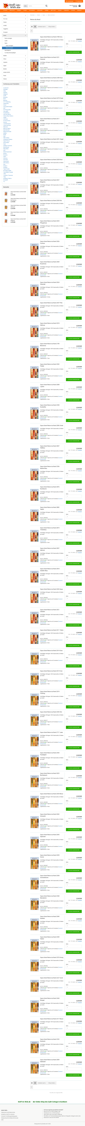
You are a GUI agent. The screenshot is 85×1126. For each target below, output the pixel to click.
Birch (4, 98)
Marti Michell (6, 130)
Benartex (5, 97)
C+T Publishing (6, 102)
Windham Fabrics (7, 178)
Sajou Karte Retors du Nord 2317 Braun (51, 1019)
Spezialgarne (8, 50)
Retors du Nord (9, 48)
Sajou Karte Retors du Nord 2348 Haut (51, 78)
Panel (4, 75)
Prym (4, 144)
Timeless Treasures (8, 175)
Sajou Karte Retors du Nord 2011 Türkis (51, 630)
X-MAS (25, 10)
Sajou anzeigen (9, 45)
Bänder (79, 10)
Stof (4, 164)
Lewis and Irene (7, 125)
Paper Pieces (6, 141)
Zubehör (66, 10)
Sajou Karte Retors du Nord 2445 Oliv (51, 712)
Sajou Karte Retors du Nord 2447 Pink (51, 303)
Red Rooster (6, 147)
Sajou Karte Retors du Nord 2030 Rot (51, 200)
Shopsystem (37, 1123)
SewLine (5, 158)
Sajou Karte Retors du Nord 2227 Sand (51, 978)
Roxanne (5, 155)
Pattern (5, 79)
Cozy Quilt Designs (7, 106)
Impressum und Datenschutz (8, 1112)
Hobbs (4, 117)
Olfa (4, 136)
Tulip (4, 176)
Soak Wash (6, 161)
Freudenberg (6, 112)
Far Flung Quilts (7, 109)
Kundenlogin (69, 1)
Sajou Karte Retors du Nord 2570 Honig (51, 957)
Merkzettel (79, 1)
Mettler (53, 10)
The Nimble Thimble (8, 172)
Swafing (5, 167)
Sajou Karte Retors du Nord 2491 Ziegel (51, 139)
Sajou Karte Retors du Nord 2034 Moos (51, 794)
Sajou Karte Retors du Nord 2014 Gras (51, 650)
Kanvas (5, 122)
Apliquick (5, 94)
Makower (5, 126)
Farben (19, 10)
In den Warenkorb (73, 52)
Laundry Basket (7, 123)
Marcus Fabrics (7, 128)
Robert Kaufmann (7, 151)
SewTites (5, 159)
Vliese (59, 10)
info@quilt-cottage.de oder (71, 1116)
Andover (5, 92)
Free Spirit (5, 111)
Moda (4, 134)
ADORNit (5, 89)
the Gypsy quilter (7, 170)
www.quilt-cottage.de (57, 1114)
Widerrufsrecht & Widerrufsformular (9, 1118)
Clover (4, 105)
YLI (4, 181)
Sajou (6, 43)
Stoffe (5, 10)
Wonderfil (5, 180)
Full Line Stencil (7, 114)
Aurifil (6, 40)
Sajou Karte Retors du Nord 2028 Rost (51, 159)
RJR (4, 150)
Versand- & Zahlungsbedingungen (9, 1116)
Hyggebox (32, 10)
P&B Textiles (6, 137)
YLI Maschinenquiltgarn (10, 52)
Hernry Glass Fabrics (8, 116)
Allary (4, 91)
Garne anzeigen (8, 38)
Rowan (5, 153)
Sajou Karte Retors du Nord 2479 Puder (51, 98)
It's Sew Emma (6, 120)
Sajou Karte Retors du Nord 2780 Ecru (51, 37)
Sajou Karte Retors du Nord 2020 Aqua (51, 589)
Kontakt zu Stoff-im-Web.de (7, 1114)
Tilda (4, 173)
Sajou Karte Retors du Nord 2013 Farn (51, 671)
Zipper (73, 10)
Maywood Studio (7, 131)
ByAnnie (5, 100)
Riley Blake (6, 148)
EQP (4, 108)
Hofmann (5, 119)
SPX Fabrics (6, 162)
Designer (39, 10)
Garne (46, 10)
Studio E (5, 166)
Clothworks (6, 103)
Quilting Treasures (7, 145)
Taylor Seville (6, 169)
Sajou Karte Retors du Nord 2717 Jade (51, 732)
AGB (2, 1119)
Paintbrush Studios (7, 139)
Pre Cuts (12, 10)
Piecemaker (6, 142)
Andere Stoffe (6, 72)
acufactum (6, 87)
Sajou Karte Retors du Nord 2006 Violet (51, 425)
